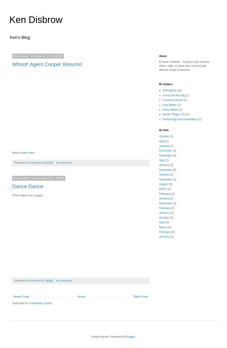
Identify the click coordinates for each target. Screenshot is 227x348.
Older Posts (140, 296)
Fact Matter (170, 105)
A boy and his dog (174, 95)
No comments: (64, 162)
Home (81, 296)
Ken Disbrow (35, 20)
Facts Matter (170, 109)
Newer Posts (21, 296)
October (164, 136)
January (164, 146)
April (162, 141)
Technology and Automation (180, 119)
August (163, 184)
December (165, 150)
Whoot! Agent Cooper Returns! (47, 64)
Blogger (130, 336)
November (165, 155)
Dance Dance (27, 186)
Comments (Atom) (40, 303)
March (163, 189)
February (164, 193)
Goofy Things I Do (174, 114)
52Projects (169, 90)
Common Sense (173, 100)
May (162, 160)
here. (31, 152)
